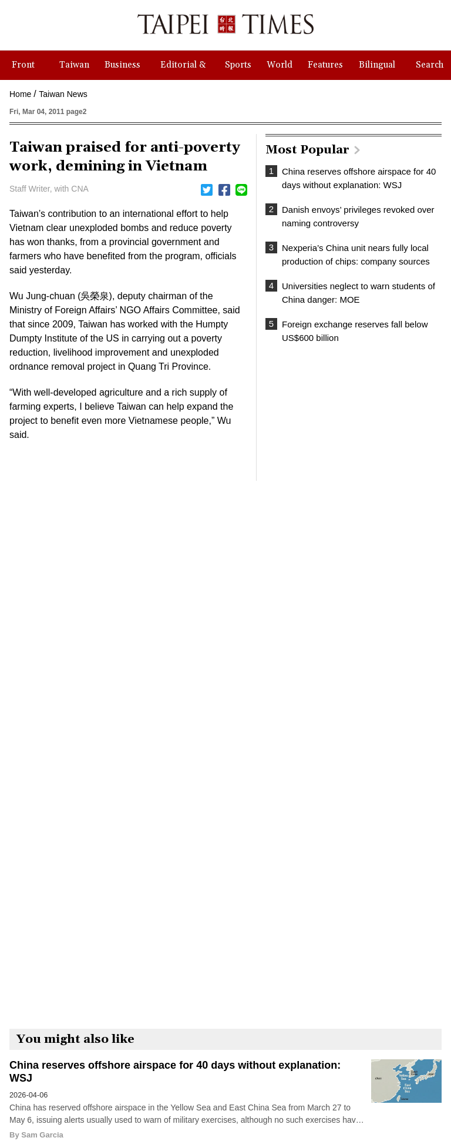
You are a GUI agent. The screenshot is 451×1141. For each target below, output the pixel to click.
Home (20, 94)
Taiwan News (63, 94)
